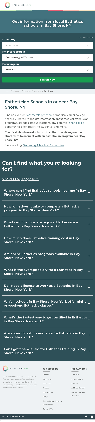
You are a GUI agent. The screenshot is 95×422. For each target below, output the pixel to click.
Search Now (47, 79)
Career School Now (20, 5)
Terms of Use (48, 409)
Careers (46, 388)
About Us (75, 375)
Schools (46, 375)
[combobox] (47, 45)
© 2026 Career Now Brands (13, 416)
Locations (47, 383)
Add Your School (78, 388)
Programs (47, 379)
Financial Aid (48, 392)
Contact (74, 383)
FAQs (45, 396)
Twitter (86, 417)
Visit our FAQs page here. (20, 179)
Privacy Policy (77, 379)
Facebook (92, 417)
